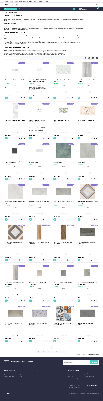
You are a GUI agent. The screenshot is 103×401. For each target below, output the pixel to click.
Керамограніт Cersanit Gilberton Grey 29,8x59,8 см (87, 243)
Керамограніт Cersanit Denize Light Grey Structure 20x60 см (38, 161)
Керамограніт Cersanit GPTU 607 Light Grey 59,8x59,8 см (87, 283)
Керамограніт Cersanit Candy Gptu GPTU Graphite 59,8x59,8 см (14, 161)
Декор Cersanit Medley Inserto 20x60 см (15, 120)
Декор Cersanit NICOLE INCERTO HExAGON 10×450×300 (37, 121)
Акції (21, 376)
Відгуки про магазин (27, 1)
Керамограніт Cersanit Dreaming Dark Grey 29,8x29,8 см (63, 161)
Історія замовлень (72, 373)
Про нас (6, 1)
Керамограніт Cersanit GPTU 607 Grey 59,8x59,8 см (63, 283)
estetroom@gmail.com (91, 384)
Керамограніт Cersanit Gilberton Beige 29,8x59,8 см (39, 243)
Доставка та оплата (43, 1)
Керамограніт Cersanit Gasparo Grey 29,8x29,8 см (14, 243)
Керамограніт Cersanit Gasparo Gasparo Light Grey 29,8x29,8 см (88, 202)
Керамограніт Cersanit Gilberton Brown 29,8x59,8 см (63, 243)
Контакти (36, 1)
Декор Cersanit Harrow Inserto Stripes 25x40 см (87, 80)
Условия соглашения (9, 376)
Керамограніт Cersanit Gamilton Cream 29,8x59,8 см (39, 202)
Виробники (22, 373)
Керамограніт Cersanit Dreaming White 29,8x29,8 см (15, 202)
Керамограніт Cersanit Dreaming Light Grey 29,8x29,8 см (87, 161)
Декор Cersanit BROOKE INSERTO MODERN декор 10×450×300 (38, 80)
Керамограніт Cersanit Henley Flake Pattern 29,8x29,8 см (62, 324)
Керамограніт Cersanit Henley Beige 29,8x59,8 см (14, 324)
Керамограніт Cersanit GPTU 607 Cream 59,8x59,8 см (37, 283)
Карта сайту (7, 378)
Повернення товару (73, 378)
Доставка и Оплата (8, 374)
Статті (20, 1)
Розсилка (70, 376)
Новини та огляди (14, 1)
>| (64, 351)
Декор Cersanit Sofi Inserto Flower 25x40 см (88, 121)
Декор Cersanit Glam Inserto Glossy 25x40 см (62, 80)
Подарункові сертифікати (90, 373)
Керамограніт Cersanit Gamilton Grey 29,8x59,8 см (62, 202)
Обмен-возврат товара (9, 373)
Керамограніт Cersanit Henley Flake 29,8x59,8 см (38, 324)
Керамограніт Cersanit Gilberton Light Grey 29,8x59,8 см (14, 283)
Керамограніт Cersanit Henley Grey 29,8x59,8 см (86, 324)
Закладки (70, 374)
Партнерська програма (25, 374)
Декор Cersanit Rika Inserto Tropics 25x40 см (62, 121)
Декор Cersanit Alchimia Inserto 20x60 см (14, 80)
